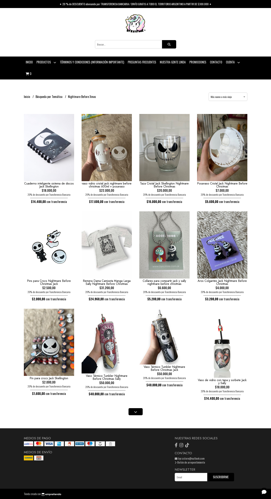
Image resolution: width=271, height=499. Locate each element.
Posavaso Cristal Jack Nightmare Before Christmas (222, 185)
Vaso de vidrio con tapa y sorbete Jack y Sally (222, 381)
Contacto (216, 62)
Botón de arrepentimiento (190, 462)
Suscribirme (221, 477)
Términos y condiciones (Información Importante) (92, 62)
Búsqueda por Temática (49, 96)
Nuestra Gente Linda (173, 62)
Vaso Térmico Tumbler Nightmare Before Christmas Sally (106, 377)
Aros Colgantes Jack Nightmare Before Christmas (222, 282)
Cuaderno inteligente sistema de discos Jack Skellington (49, 185)
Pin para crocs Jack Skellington (49, 378)
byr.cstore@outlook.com (190, 458)
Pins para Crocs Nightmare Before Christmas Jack (49, 282)
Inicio (29, 62)
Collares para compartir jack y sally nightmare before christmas (164, 282)
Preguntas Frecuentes (142, 62)
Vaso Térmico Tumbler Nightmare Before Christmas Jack (164, 368)
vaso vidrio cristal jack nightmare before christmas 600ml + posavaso (106, 185)
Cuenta (233, 62)
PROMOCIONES (197, 62)
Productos (46, 62)
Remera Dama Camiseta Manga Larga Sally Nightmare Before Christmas (107, 282)
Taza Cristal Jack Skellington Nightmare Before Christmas (164, 185)
